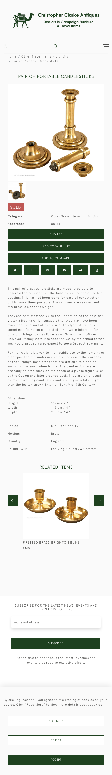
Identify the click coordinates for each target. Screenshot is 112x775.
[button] (55, 46)
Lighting (62, 56)
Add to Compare (56, 258)
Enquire (56, 234)
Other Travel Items (36, 56)
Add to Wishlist (56, 246)
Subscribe (55, 643)
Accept (56, 760)
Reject (56, 740)
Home (12, 56)
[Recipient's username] (56, 622)
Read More (56, 721)
